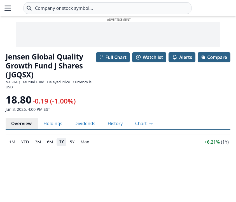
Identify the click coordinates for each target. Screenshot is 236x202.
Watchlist (149, 57)
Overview (21, 123)
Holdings (52, 123)
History (115, 123)
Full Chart (113, 57)
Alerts (182, 57)
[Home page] (17, 8)
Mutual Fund (33, 81)
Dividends (84, 123)
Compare (214, 57)
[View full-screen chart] (144, 123)
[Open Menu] (7, 8)
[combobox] (107, 8)
